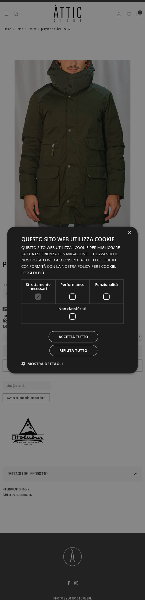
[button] (42, 363)
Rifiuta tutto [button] (73, 350)
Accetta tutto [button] (73, 336)
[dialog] (72, 300)
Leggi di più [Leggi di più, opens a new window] (32, 272)
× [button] (129, 232)
